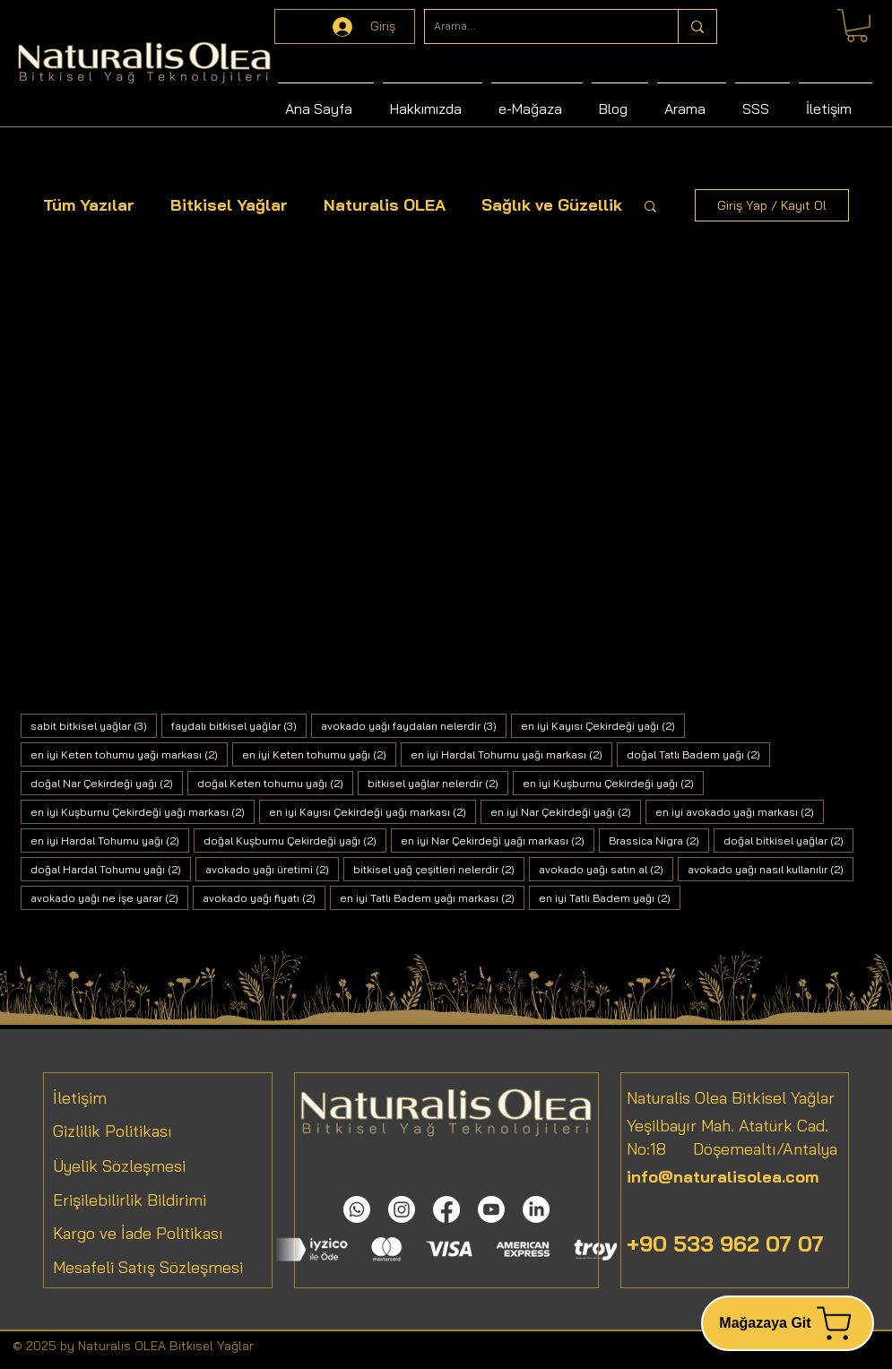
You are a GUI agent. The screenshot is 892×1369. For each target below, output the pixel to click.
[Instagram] (401, 1209)
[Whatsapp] (356, 1209)
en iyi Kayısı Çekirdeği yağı (603, 725)
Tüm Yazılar (88, 205)
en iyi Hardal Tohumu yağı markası (511, 754)
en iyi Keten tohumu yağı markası (129, 754)
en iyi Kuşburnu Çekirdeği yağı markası (142, 811)
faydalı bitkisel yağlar (239, 725)
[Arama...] (537, 26)
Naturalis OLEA (385, 205)
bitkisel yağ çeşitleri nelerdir (438, 869)
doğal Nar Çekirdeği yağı (106, 782)
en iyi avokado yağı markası (739, 811)
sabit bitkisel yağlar (93, 725)
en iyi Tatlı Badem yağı (609, 897)
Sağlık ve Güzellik (551, 205)
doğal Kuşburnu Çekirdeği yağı (295, 840)
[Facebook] (446, 1209)
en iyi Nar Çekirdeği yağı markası (497, 840)
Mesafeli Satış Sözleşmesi (148, 1267)
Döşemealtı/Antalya (751, 1149)
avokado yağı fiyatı (264, 897)
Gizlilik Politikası (112, 1131)
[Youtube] (491, 1209)
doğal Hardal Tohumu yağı (110, 869)
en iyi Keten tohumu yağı (319, 754)
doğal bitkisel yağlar (788, 840)
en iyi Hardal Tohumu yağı (109, 840)
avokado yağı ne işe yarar (109, 897)
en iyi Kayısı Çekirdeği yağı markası (372, 811)
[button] (650, 207)
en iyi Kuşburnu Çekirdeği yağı (613, 782)
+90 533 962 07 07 (725, 1243)
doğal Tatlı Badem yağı (698, 754)
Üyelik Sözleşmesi (119, 1166)
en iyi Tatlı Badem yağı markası (432, 897)
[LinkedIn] (536, 1209)
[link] (857, 25)
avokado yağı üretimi (272, 869)
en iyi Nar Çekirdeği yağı (565, 811)
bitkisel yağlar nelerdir (438, 782)
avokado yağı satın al (606, 869)
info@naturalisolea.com (722, 1176)
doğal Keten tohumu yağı (275, 782)
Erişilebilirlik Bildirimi (129, 1200)
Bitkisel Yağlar (229, 205)
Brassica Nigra (659, 840)
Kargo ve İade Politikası (138, 1233)
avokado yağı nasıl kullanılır (770, 869)
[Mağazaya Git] (787, 1323)
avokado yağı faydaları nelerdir (414, 725)
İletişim (80, 1097)
